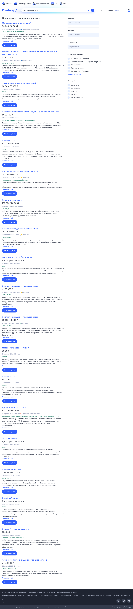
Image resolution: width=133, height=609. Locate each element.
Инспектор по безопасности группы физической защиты (30, 112)
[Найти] (93, 10)
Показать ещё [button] (7, 41)
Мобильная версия (9, 595)
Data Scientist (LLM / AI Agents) (17, 257)
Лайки (108, 595)
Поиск (101, 10)
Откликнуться (9, 45)
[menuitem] (7, 3)
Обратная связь (32, 595)
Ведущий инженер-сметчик (15, 529)
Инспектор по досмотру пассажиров (20, 171)
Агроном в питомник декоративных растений (24, 560)
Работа (118, 10)
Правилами (68, 607)
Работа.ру (127, 607)
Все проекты (125, 595)
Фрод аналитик (9, 438)
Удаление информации (69, 595)
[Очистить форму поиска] (88, 10)
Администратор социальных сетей (19, 83)
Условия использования (49, 595)
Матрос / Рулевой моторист (15, 348)
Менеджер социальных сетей (16, 23)
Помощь (21, 595)
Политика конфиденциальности (92, 595)
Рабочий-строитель (12, 200)
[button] (33, 38)
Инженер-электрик (11, 469)
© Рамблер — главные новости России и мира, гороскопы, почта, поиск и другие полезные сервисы (39, 592)
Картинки (109, 10)
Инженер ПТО (9, 140)
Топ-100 (116, 595)
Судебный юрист (10, 498)
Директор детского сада (14, 407)
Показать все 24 (74, 74)
